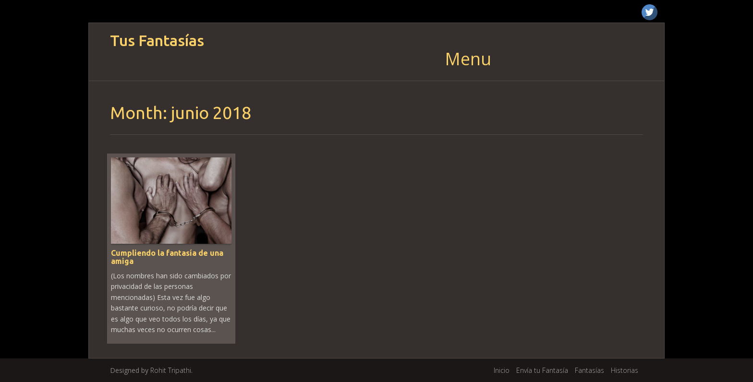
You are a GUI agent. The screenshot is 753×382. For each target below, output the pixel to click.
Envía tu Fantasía (542, 370)
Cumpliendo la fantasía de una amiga (167, 257)
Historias (624, 370)
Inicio (502, 370)
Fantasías (589, 370)
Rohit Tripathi (170, 370)
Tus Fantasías (157, 40)
